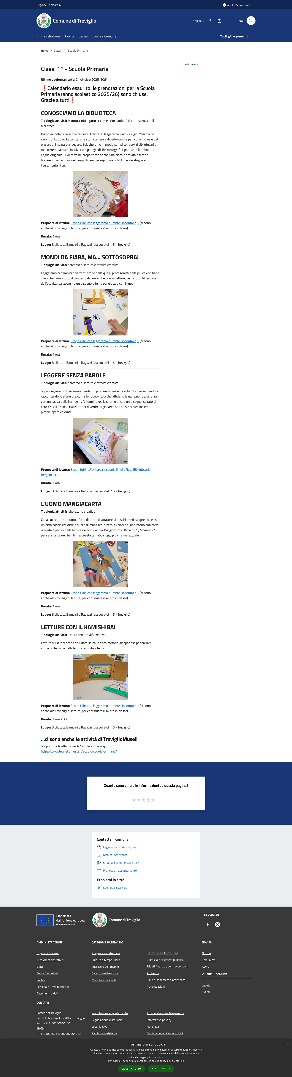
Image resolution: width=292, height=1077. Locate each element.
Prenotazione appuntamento (110, 1013)
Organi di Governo (47, 953)
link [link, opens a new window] (182, 1060)
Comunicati (209, 960)
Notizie (206, 953)
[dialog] (146, 1058)
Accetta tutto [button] (131, 1068)
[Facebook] (208, 20)
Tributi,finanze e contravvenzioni (167, 966)
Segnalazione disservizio (107, 1020)
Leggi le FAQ (99, 1026)
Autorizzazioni (156, 986)
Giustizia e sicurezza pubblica (165, 959)
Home (44, 50)
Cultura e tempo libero (106, 960)
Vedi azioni (192, 64)
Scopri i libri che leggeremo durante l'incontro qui (105, 222)
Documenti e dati (47, 993)
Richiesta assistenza (104, 1033)
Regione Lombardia (48, 5)
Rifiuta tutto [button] (161, 1068)
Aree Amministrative (49, 960)
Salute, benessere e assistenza (166, 980)
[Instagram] (218, 20)
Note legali (153, 1026)
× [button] (287, 1042)
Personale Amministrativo (52, 986)
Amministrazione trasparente (165, 1013)
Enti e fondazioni (47, 973)
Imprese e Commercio (105, 966)
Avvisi (206, 966)
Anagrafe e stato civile (106, 953)
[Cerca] (251, 20)
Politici (40, 980)
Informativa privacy (159, 1020)
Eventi (206, 991)
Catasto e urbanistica (105, 973)
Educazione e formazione (162, 953)
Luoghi (206, 985)
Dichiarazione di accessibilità (165, 1033)
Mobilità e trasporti (104, 980)
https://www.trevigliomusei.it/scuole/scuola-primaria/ (79, 751)
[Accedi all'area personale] (237, 5)
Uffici (39, 966)
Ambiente (153, 973)
